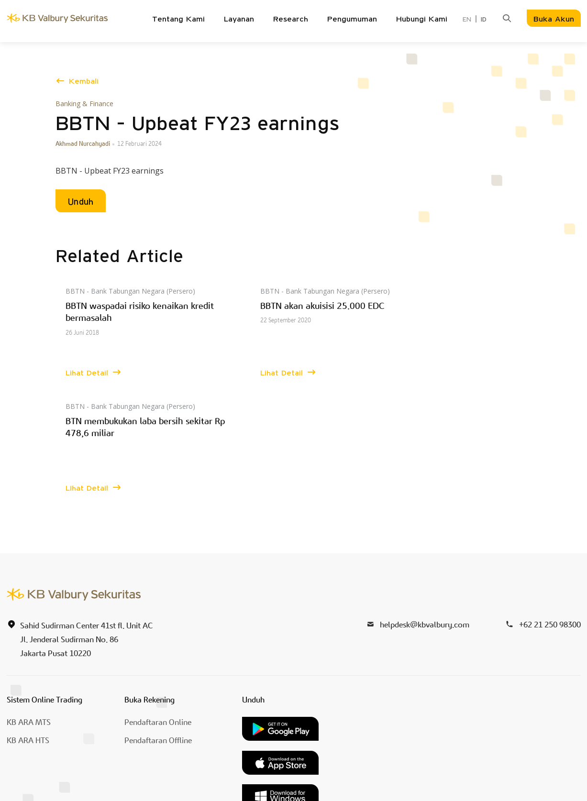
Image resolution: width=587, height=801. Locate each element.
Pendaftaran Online (157, 607)
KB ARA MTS (29, 607)
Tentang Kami (178, 19)
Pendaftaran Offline (158, 625)
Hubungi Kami (421, 19)
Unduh (80, 202)
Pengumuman (352, 19)
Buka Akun (553, 19)
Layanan (239, 19)
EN (467, 19)
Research (290, 19)
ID (484, 19)
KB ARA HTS (28, 625)
